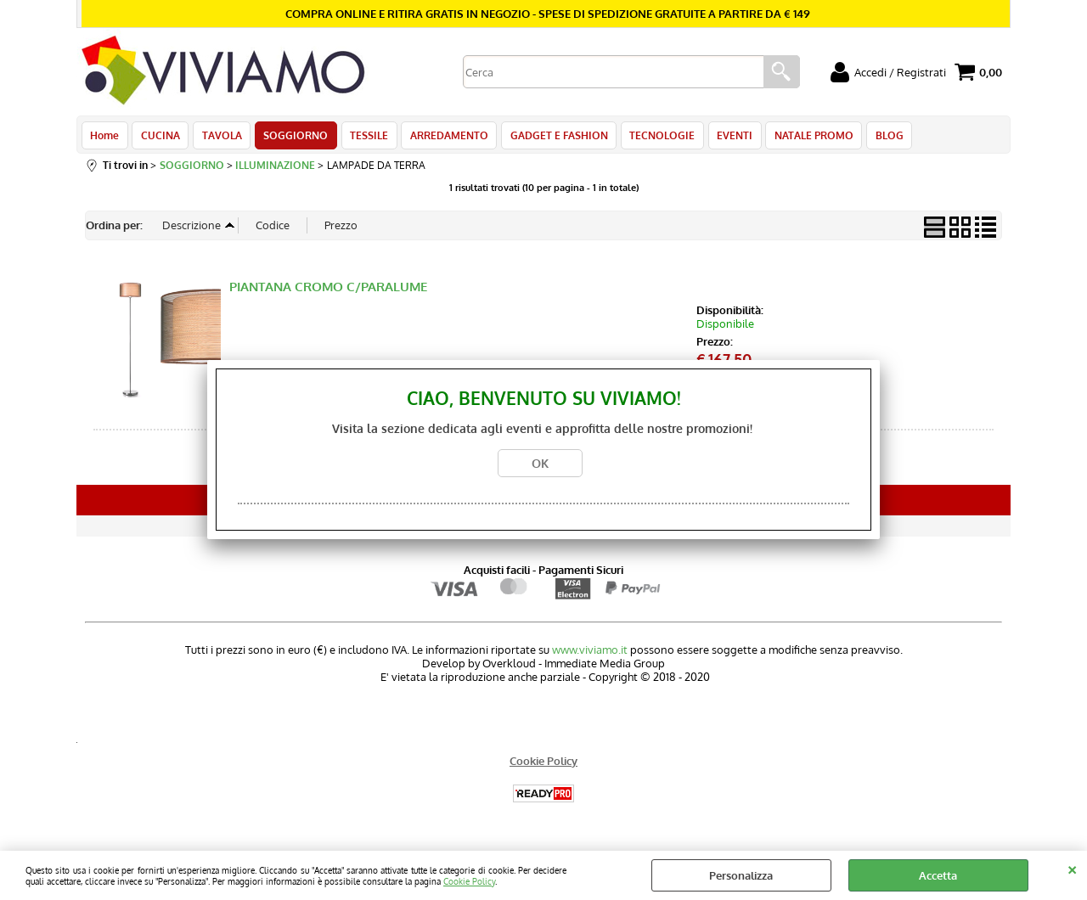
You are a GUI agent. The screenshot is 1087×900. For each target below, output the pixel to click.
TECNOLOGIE (651, 137)
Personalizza (741, 875)
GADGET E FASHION (550, 137)
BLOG (874, 137)
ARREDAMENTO (442, 137)
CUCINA (158, 137)
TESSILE (363, 137)
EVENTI (723, 137)
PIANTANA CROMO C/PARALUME (328, 292)
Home (104, 137)
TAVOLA (219, 137)
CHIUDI (1072, 867)
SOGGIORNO (291, 137)
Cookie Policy (469, 880)
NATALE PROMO (800, 137)
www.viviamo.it (590, 654)
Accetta (938, 875)
